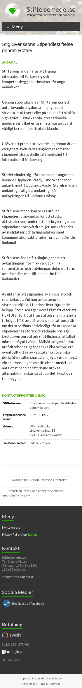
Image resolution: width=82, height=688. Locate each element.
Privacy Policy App (14, 534)
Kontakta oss (11, 527)
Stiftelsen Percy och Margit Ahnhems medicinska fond (32, 493)
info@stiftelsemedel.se (18, 577)
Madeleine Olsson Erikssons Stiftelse (37, 480)
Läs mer (33, 534)
